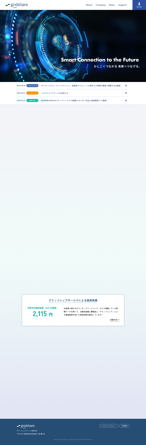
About (89, 5)
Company (101, 5)
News (112, 5)
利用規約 (124, 426)
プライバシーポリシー (109, 426)
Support (122, 5)
